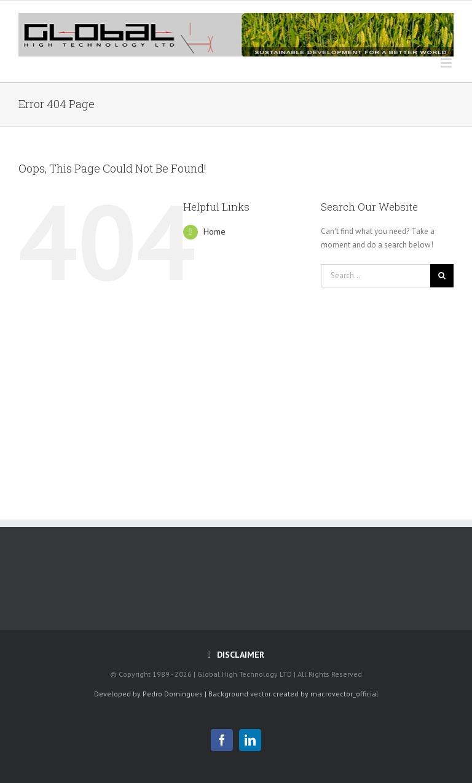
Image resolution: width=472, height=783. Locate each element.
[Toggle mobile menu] (447, 62)
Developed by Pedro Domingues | (150, 693)
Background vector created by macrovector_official (293, 693)
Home (214, 231)
